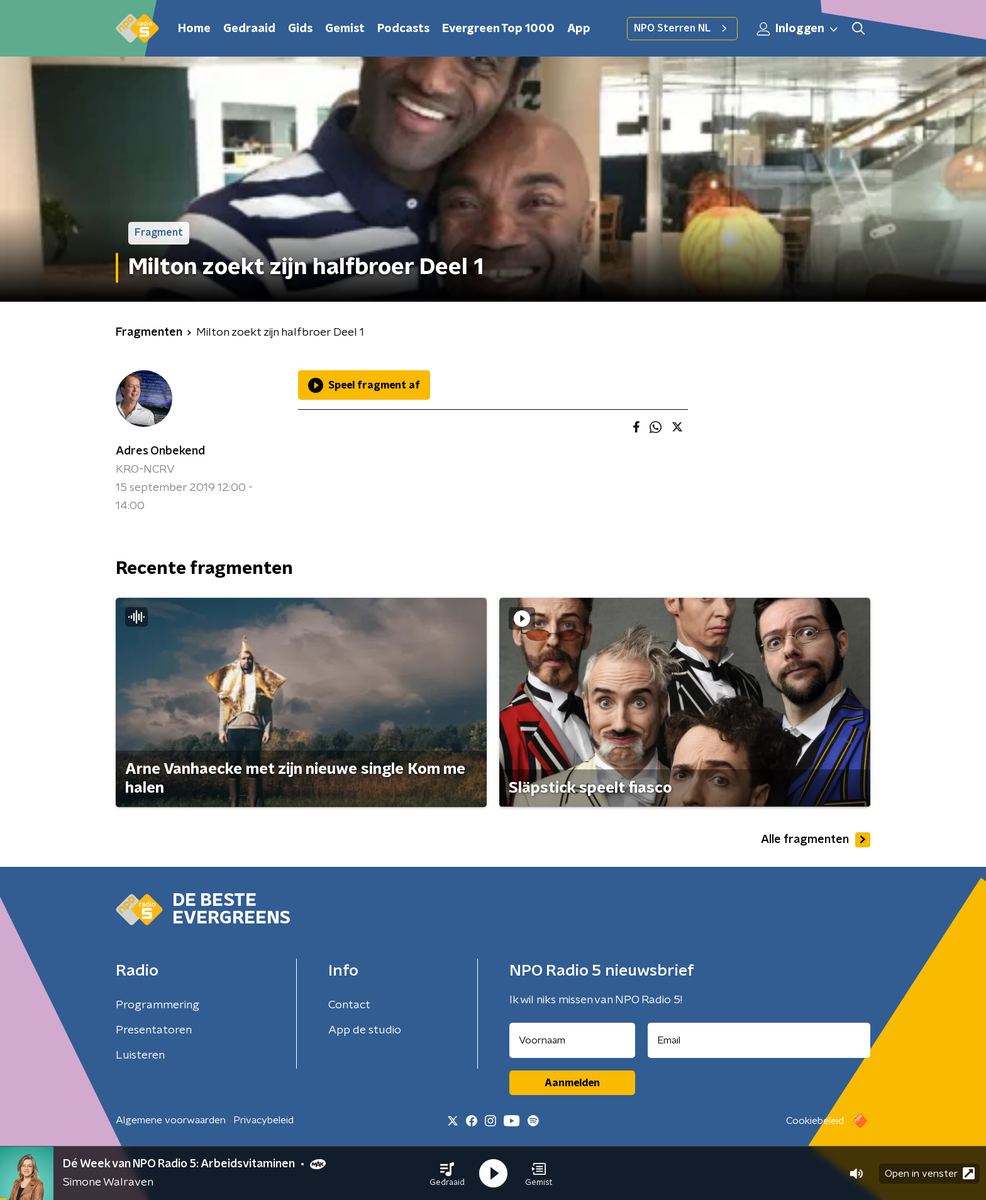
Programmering (157, 1005)
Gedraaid (249, 29)
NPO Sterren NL (682, 28)
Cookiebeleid (815, 1121)
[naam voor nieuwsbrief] (572, 1040)
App (578, 29)
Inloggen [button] (797, 29)
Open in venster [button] (930, 1173)
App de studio (364, 1030)
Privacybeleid (263, 1120)
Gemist (345, 29)
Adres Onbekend (160, 451)
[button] (447, 1173)
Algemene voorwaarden (171, 1120)
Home (194, 29)
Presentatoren (154, 1030)
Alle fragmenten (815, 839)
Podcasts (403, 29)
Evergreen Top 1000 (498, 29)
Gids (300, 29)
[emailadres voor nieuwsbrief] (759, 1040)
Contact (349, 1005)
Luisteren (140, 1055)
